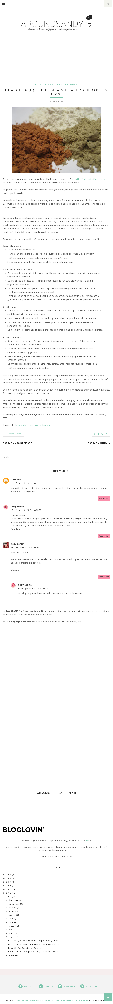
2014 (9, 889)
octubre (13, 907)
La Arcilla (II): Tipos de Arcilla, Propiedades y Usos (33, 940)
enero (12, 955)
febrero (13, 937)
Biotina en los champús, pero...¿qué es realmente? (33, 951)
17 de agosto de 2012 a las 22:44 (33, 588)
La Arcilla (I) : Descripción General (25, 948)
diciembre (14, 900)
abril (11, 929)
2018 (9, 874)
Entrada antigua (99, 443)
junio (11, 922)
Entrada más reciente (17, 443)
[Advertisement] (56, 62)
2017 (9, 878)
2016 (9, 882)
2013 (9, 892)
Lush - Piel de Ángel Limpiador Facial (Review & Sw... (34, 944)
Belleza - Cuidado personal (56, 84)
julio (11, 918)
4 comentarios (13, 433)
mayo (12, 926)
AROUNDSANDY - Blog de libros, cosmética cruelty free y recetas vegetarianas (50, 1000)
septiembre (15, 911)
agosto (12, 915)
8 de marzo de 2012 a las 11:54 (25, 547)
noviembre (14, 904)
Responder (104, 498)
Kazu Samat (17, 543)
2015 (9, 885)
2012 (9, 896)
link (88, 840)
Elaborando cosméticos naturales (32, 424)
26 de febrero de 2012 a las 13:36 (26, 510)
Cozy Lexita (17, 506)
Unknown (16, 479)
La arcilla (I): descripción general (88, 179)
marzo (12, 933)
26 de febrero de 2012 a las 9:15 (25, 483)
